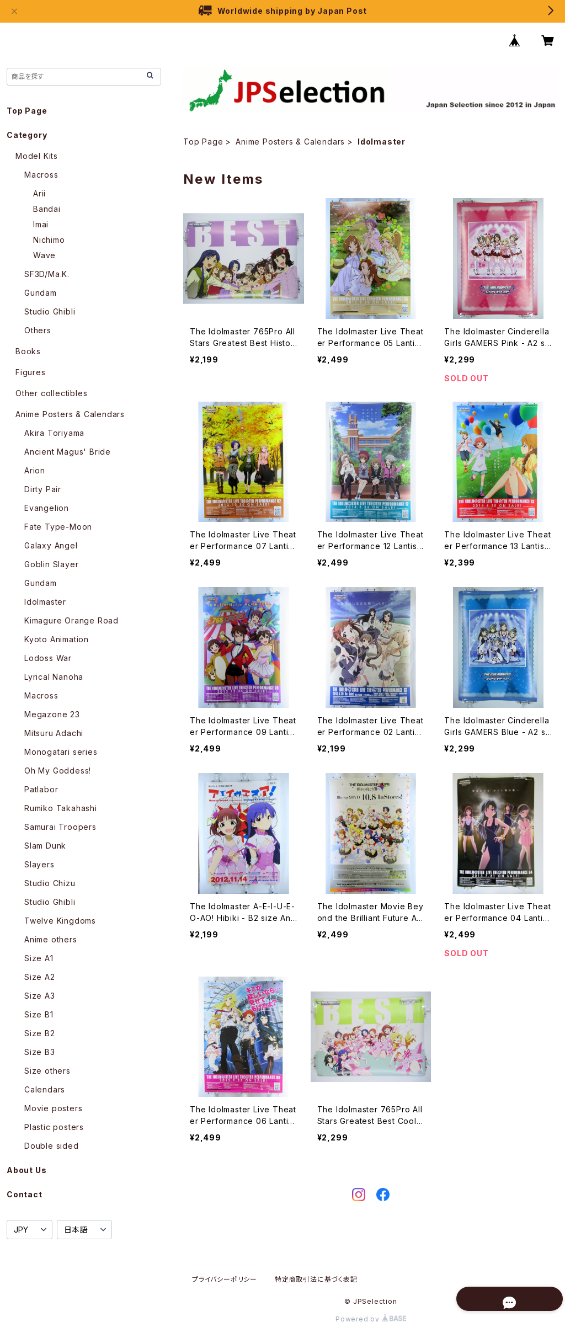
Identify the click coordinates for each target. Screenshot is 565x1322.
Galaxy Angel (51, 545)
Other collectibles (51, 393)
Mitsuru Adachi (53, 733)
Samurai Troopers (60, 826)
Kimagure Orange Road (71, 620)
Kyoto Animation (56, 639)
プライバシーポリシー (224, 1279)
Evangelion (46, 508)
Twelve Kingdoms (60, 920)
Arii (39, 193)
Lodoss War (48, 658)
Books (28, 351)
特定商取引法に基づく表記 (316, 1279)
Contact (24, 1194)
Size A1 (39, 958)
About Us (26, 1170)
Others (37, 330)
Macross (41, 174)
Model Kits (36, 156)
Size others (47, 1070)
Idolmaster (45, 601)
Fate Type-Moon (58, 526)
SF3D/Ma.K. (47, 274)
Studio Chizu (50, 883)
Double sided (51, 1145)
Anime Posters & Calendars (290, 141)
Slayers (39, 864)
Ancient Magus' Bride (67, 451)
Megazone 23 (52, 714)
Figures (30, 372)
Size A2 (39, 977)
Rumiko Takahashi (60, 808)
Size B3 (39, 1052)
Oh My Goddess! (57, 770)
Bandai (47, 209)
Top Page (203, 141)
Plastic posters (54, 1127)
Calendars (44, 1089)
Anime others (50, 939)
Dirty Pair (42, 489)
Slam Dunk (45, 845)
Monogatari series (61, 751)
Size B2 (39, 1033)
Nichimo (49, 239)
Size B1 (39, 1014)
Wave (44, 255)
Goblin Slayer (51, 564)
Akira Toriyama (54, 433)
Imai (41, 224)
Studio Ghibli (49, 311)
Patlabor (41, 789)
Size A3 (39, 995)
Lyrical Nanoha (53, 676)
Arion (34, 470)
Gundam (40, 292)
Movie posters (53, 1108)
